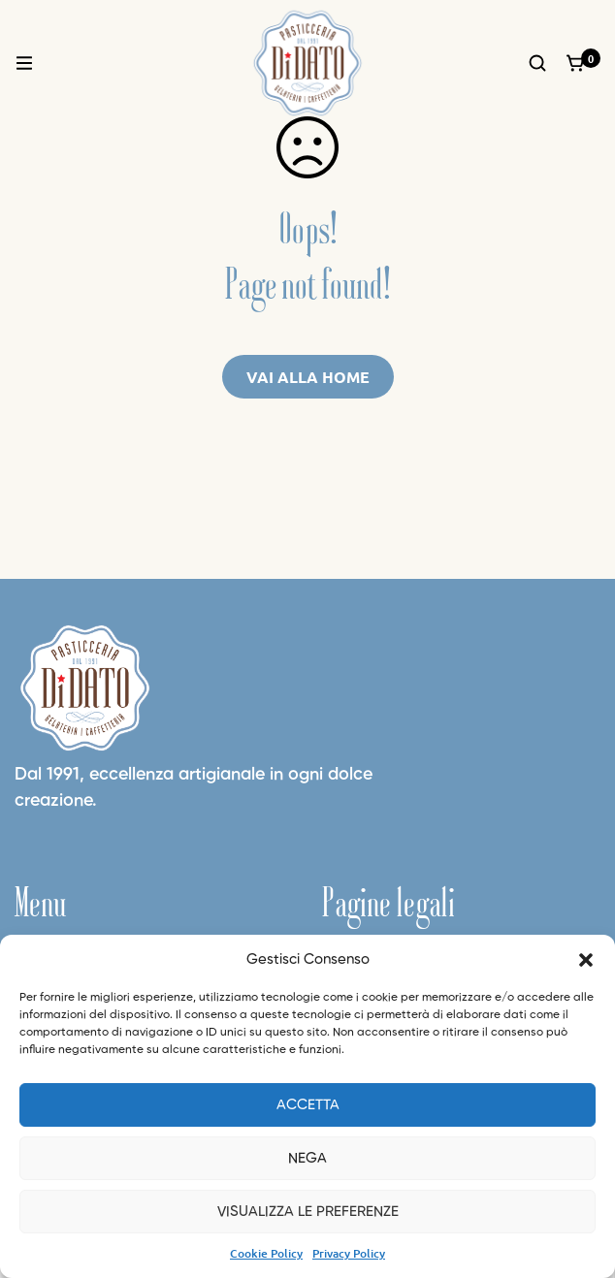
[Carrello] (576, 63)
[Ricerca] (537, 63)
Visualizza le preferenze (308, 1211)
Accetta (308, 1105)
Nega (307, 1158)
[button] (586, 960)
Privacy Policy (348, 1253)
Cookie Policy (266, 1253)
